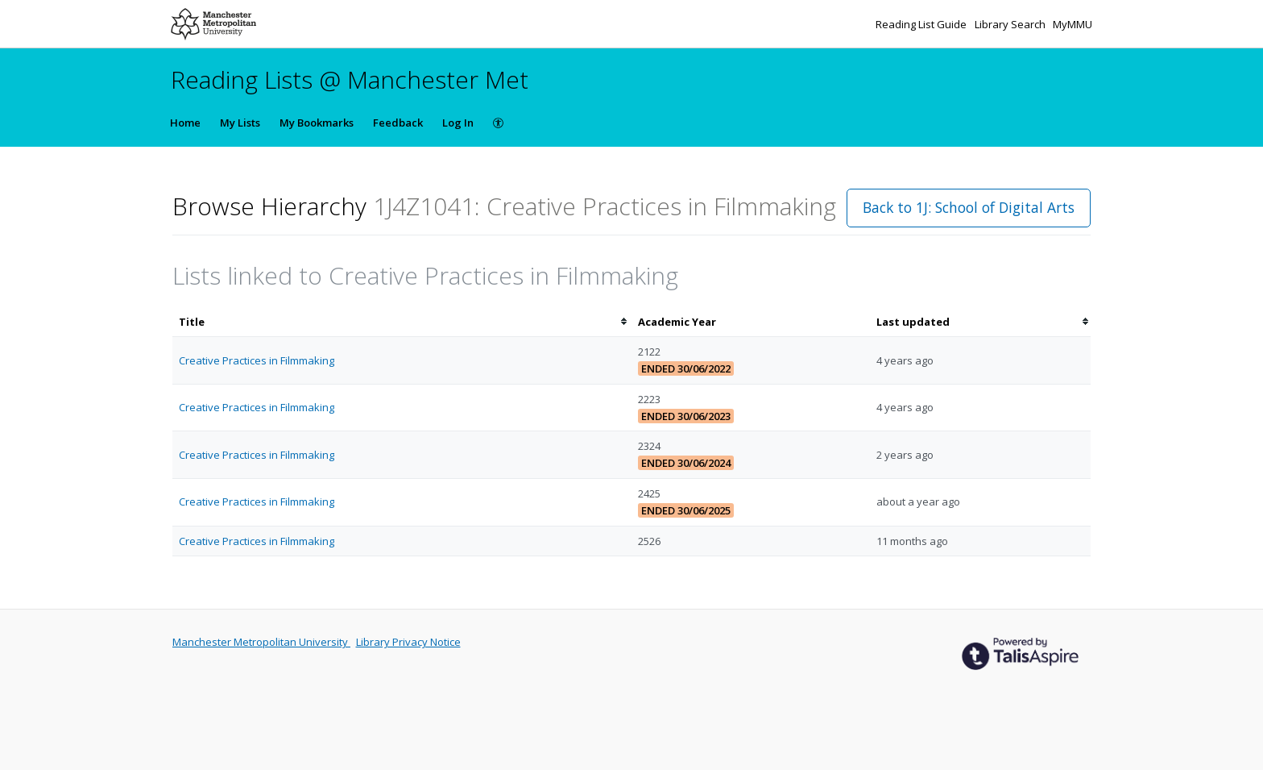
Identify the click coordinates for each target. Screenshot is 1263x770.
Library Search (1011, 24)
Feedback (398, 122)
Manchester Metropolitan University (261, 642)
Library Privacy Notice (408, 642)
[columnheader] (402, 322)
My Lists (240, 122)
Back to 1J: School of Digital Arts (969, 207)
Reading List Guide (922, 24)
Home (185, 122)
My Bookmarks (317, 122)
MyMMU (1072, 24)
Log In (458, 122)
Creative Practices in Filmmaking (256, 360)
